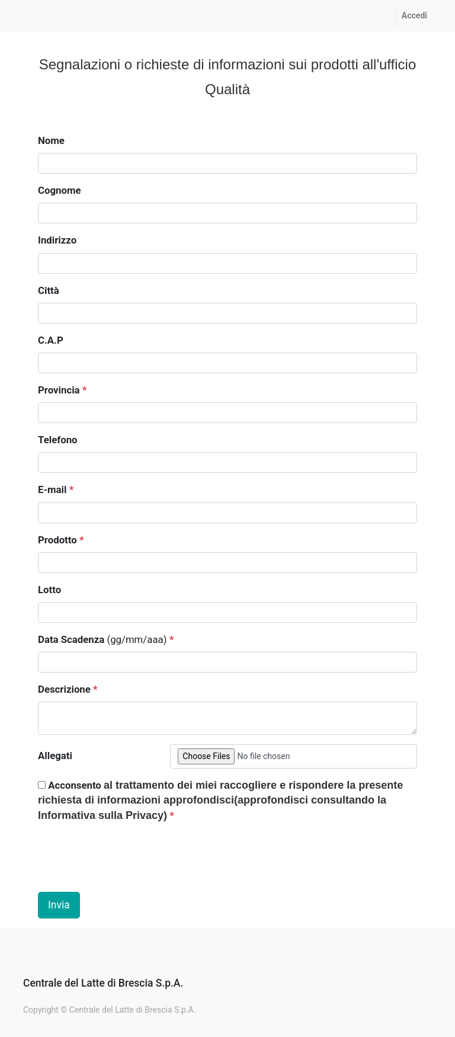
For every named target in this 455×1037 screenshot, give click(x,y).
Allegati (55, 755)
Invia (59, 905)
